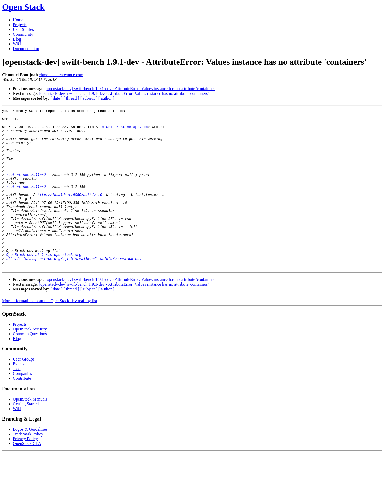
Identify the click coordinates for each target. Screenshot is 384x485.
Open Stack (23, 7)
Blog (17, 39)
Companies (22, 405)
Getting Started (26, 436)
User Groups (23, 391)
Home (18, 20)
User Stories (23, 29)
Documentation (26, 48)
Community (23, 34)
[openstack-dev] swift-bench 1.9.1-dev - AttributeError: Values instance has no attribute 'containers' (130, 88)
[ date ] (56, 98)
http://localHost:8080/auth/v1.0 (70, 212)
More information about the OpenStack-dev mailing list (49, 332)
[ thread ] (71, 98)
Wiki (17, 44)
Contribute (22, 410)
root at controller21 (27, 188)
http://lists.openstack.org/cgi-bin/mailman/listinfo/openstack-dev (74, 288)
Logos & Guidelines (30, 461)
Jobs (16, 400)
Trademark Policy (28, 466)
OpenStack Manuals (30, 431)
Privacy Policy (25, 470)
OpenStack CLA (27, 475)
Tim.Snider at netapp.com (123, 130)
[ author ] (106, 98)
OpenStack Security (30, 361)
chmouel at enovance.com (61, 74)
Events (19, 396)
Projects (20, 24)
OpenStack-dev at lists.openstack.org (43, 284)
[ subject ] (88, 98)
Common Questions (30, 365)
